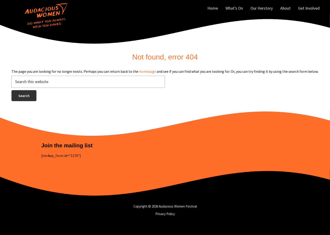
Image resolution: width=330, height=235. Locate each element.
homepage (147, 71)
